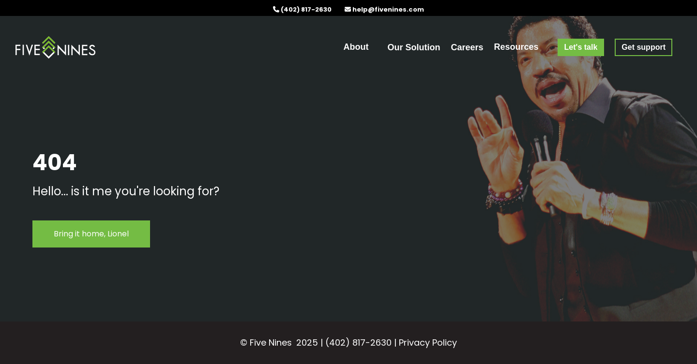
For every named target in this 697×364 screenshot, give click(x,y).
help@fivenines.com (388, 9)
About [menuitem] (356, 47)
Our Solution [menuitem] (413, 47)
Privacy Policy (428, 342)
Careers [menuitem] (467, 47)
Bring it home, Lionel (91, 233)
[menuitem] (581, 47)
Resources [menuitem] (516, 47)
